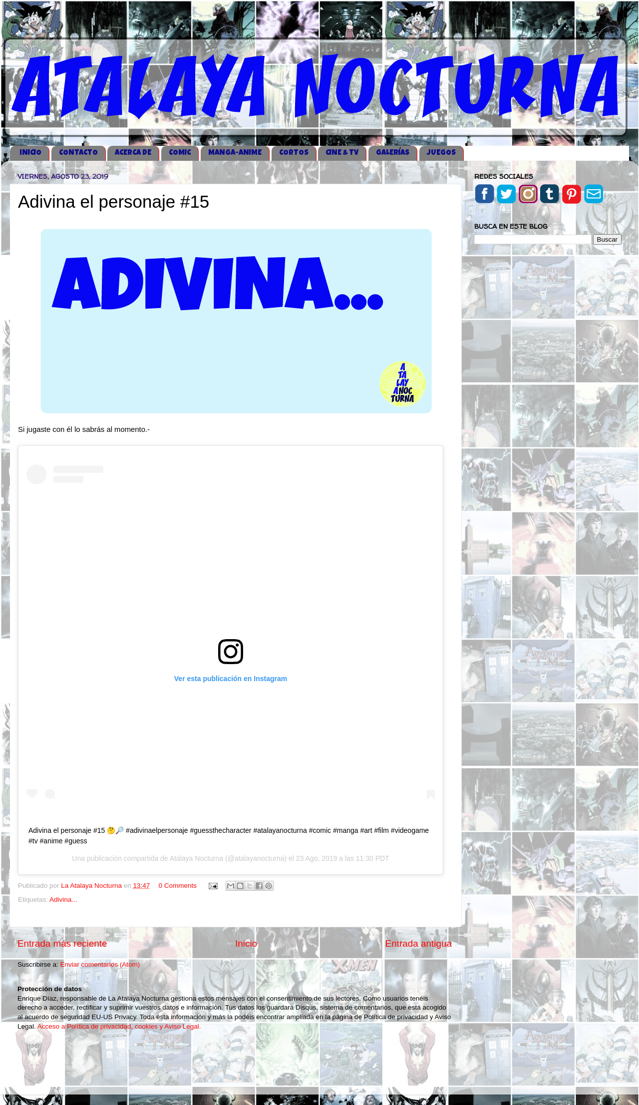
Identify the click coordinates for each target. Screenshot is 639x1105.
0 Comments (178, 885)
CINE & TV (341, 153)
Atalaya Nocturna (196, 858)
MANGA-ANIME (235, 153)
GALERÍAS (392, 153)
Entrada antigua (418, 943)
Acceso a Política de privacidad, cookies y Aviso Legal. (119, 1026)
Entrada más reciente (62, 943)
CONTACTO (78, 153)
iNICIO (30, 153)
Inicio (246, 943)
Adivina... (63, 899)
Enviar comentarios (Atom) (100, 964)
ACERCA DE (133, 153)
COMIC (180, 153)
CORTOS (294, 153)
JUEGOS (441, 153)
